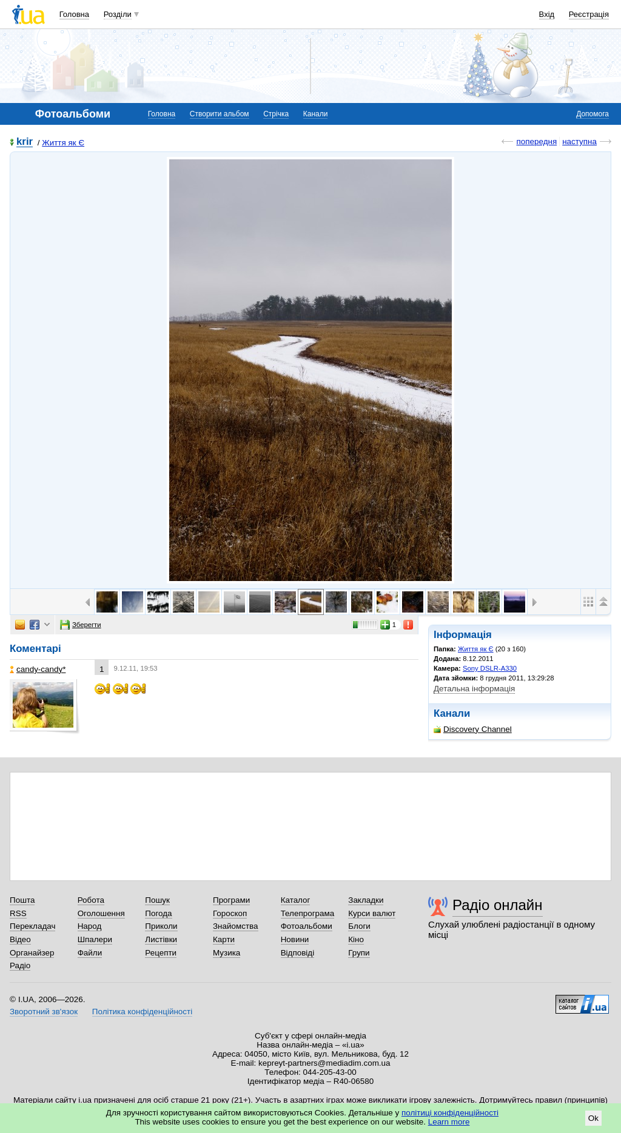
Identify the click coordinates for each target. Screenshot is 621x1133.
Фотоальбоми (306, 926)
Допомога (592, 114)
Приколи (161, 926)
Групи (358, 952)
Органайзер (32, 952)
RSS (18, 913)
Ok (593, 1118)
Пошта (22, 900)
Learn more (449, 1121)
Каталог (295, 900)
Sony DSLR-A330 (490, 668)
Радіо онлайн (497, 905)
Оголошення (101, 913)
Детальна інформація (474, 688)
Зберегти (80, 625)
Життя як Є (63, 142)
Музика (226, 952)
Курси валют (371, 913)
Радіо (20, 965)
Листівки (161, 939)
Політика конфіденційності (142, 1011)
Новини (295, 939)
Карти (224, 939)
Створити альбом (219, 114)
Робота (91, 900)
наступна (579, 141)
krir (24, 142)
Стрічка (276, 114)
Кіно (356, 939)
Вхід (547, 14)
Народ (90, 926)
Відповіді (298, 952)
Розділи (118, 14)
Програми (231, 900)
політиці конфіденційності (449, 1112)
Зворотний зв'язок (44, 1011)
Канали (315, 114)
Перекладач (32, 926)
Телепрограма (308, 913)
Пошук (157, 900)
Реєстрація (589, 14)
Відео (20, 939)
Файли (90, 952)
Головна (74, 14)
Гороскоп (230, 913)
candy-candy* (37, 669)
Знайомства (235, 926)
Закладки (365, 900)
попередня (536, 141)
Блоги (359, 926)
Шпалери (95, 939)
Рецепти (160, 952)
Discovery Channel (473, 729)
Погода (158, 913)
